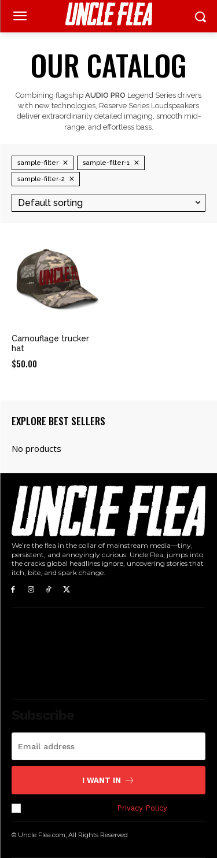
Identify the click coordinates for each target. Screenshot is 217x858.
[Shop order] (108, 203)
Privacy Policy (142, 808)
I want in (108, 780)
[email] (108, 746)
